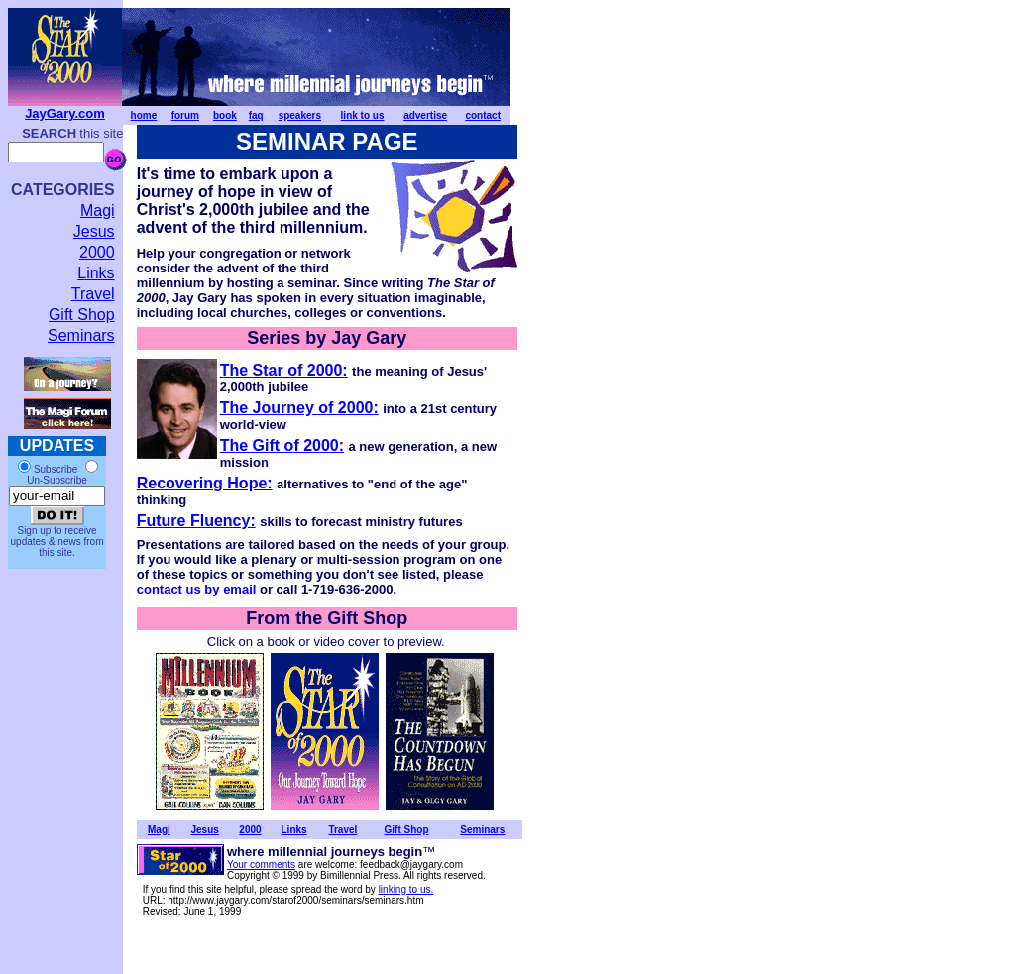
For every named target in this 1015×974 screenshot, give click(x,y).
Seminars (81, 335)
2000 (97, 252)
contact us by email (197, 589)
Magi (97, 210)
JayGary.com (65, 113)
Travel (93, 293)
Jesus (94, 231)
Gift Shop (82, 314)
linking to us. (406, 889)
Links (95, 273)
